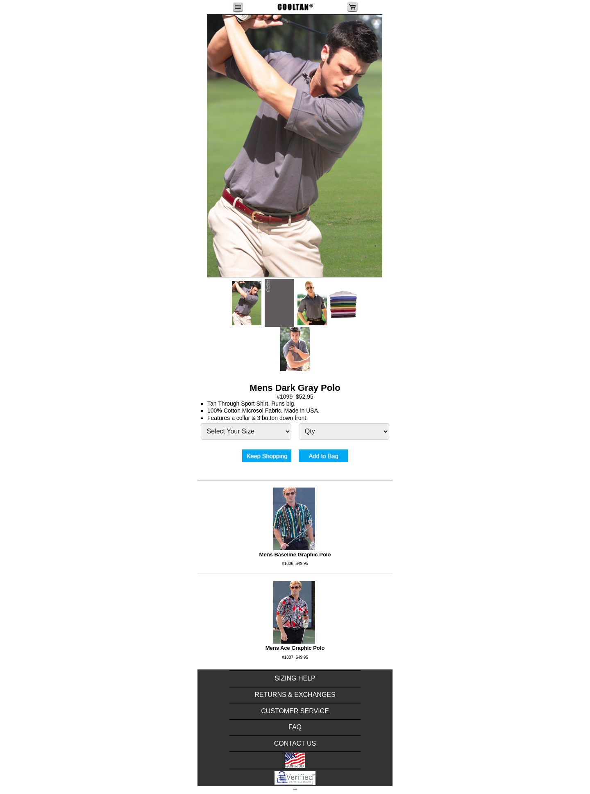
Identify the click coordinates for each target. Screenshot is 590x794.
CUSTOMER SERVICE (295, 711)
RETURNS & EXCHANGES (294, 694)
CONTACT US (295, 743)
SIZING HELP (295, 678)
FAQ (295, 727)
